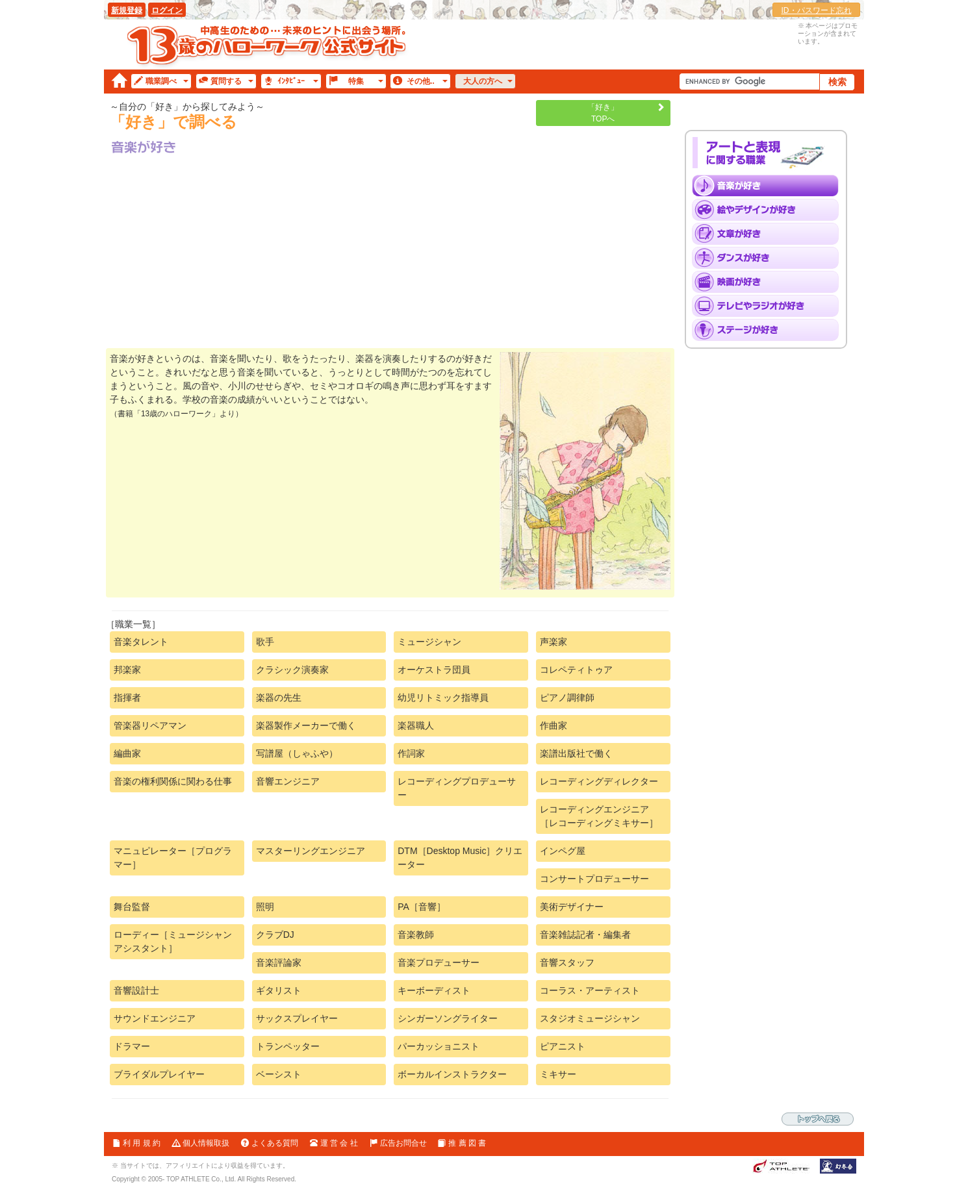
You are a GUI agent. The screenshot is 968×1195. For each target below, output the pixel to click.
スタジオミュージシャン (590, 1018)
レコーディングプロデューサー (457, 788)
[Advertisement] (390, 251)
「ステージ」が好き (769, 330)
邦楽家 (127, 669)
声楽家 (553, 641)
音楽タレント (141, 641)
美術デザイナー (572, 906)
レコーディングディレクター (599, 781)
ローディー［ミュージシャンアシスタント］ (173, 941)
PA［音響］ (422, 906)
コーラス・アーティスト (590, 990)
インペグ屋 (562, 851)
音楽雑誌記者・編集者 (585, 934)
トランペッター (288, 1046)
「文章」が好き (769, 234)
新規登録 (126, 10)
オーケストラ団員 (434, 669)
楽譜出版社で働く (576, 753)
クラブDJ (275, 934)
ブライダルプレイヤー (159, 1074)
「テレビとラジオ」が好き (769, 306)
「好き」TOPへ (602, 113)
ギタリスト (278, 990)
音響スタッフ (567, 962)
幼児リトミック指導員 (443, 697)
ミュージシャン (429, 641)
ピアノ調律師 (567, 697)
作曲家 (553, 725)
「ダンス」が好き (769, 258)
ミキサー (558, 1074)
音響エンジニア (288, 781)
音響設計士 (136, 990)
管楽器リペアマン (150, 725)
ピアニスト (562, 1046)
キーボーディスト (434, 990)
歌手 (265, 641)
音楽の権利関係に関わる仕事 (173, 781)
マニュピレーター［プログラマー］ (173, 858)
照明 (265, 906)
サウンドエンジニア (155, 1018)
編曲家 (127, 753)
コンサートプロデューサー (594, 879)
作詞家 (411, 753)
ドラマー (132, 1046)
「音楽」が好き (769, 186)
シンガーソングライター (448, 1018)
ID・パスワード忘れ (817, 10)
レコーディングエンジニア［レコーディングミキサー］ (599, 816)
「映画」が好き (769, 282)
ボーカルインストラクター (452, 1074)
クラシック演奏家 (292, 669)
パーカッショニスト (438, 1046)
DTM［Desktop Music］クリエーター (460, 858)
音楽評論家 (278, 962)
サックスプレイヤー (297, 1018)
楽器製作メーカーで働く (306, 725)
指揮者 (127, 697)
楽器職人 (416, 725)
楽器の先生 (278, 697)
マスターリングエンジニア (310, 851)
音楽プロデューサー (438, 962)
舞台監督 (132, 906)
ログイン (167, 10)
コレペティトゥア (576, 669)
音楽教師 (416, 934)
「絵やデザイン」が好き (769, 210)
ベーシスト (278, 1074)
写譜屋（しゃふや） (297, 753)
